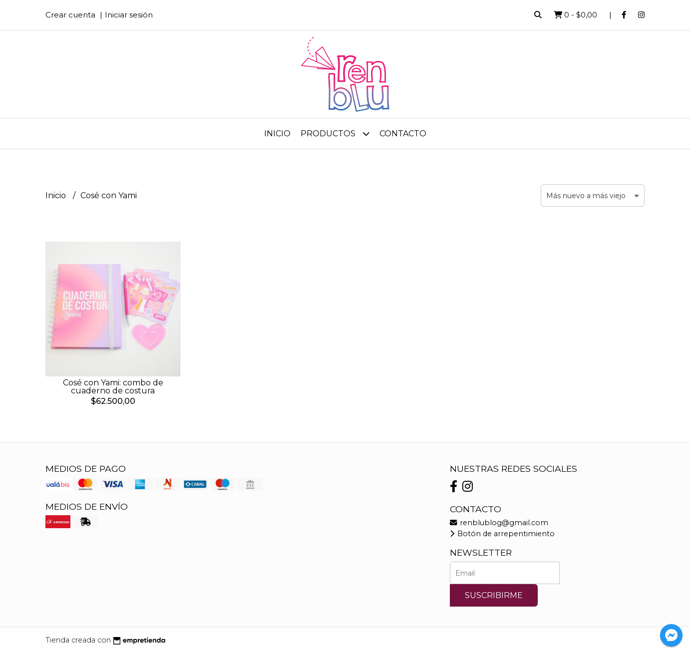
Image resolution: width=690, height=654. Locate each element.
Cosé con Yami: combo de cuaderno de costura (113, 386)
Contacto (402, 133)
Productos (335, 133)
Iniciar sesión (129, 14)
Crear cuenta (70, 14)
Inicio (277, 133)
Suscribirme (494, 595)
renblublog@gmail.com (499, 522)
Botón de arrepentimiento (502, 533)
